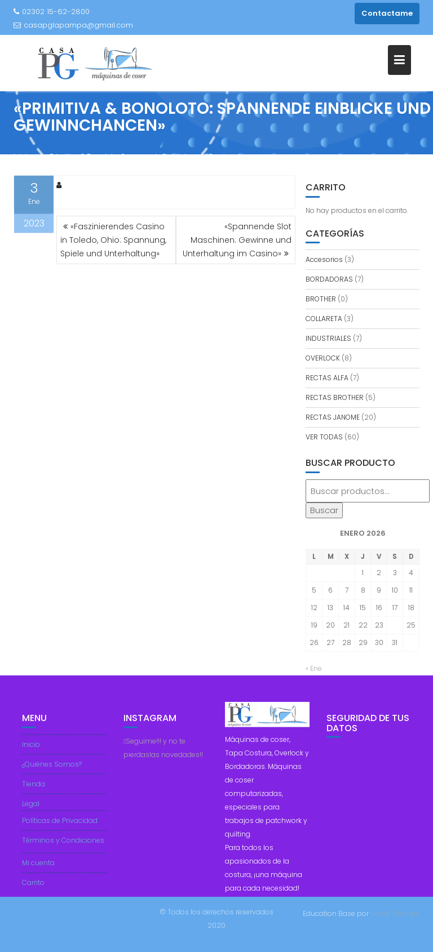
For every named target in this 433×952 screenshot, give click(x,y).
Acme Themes (394, 913)
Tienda (33, 789)
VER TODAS (324, 437)
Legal (30, 808)
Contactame (387, 13)
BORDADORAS (329, 279)
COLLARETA (324, 318)
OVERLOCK (323, 358)
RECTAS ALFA (327, 377)
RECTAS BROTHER (335, 397)
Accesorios (324, 259)
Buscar (324, 510)
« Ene (314, 668)
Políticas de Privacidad (60, 825)
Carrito (33, 887)
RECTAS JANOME (333, 417)
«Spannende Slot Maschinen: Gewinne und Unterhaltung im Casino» (237, 240)
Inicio (31, 749)
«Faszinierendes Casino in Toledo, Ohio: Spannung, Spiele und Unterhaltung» (113, 240)
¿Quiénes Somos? (52, 769)
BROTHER (321, 299)
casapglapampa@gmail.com (73, 25)
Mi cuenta (38, 868)
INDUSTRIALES (328, 338)
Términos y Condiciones (63, 845)
